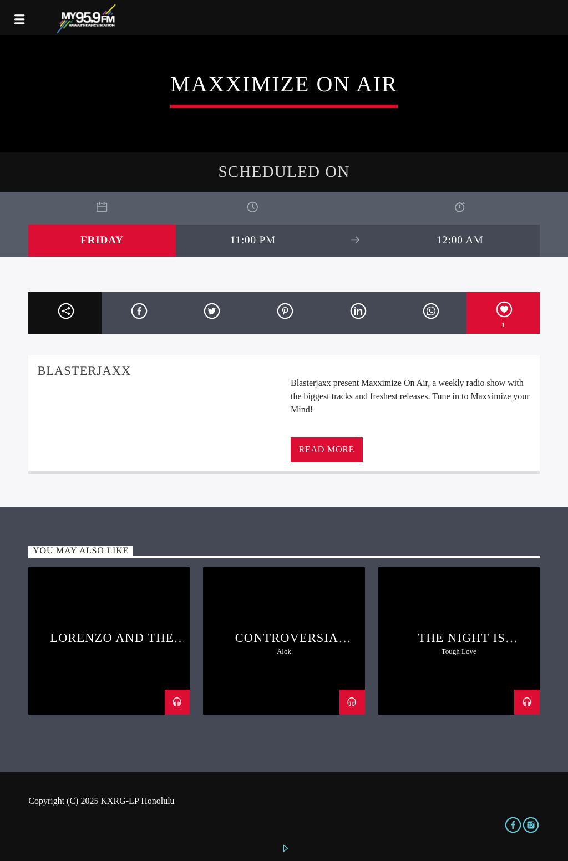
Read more (326, 449)
